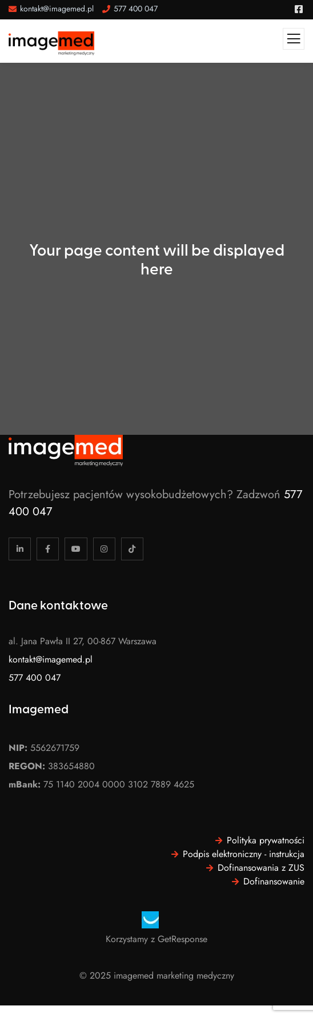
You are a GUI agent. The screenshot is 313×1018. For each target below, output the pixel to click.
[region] (125, 930)
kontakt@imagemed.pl (51, 659)
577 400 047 (35, 677)
